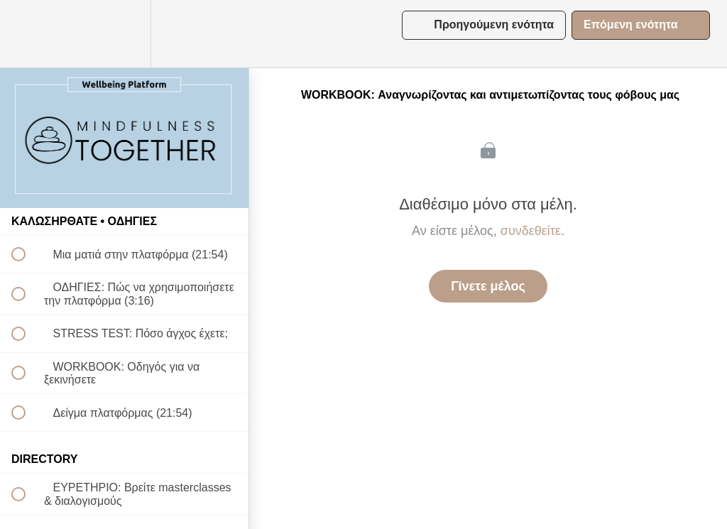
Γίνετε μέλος (488, 286)
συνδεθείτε (531, 231)
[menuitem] (124, 33)
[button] (26, 33)
